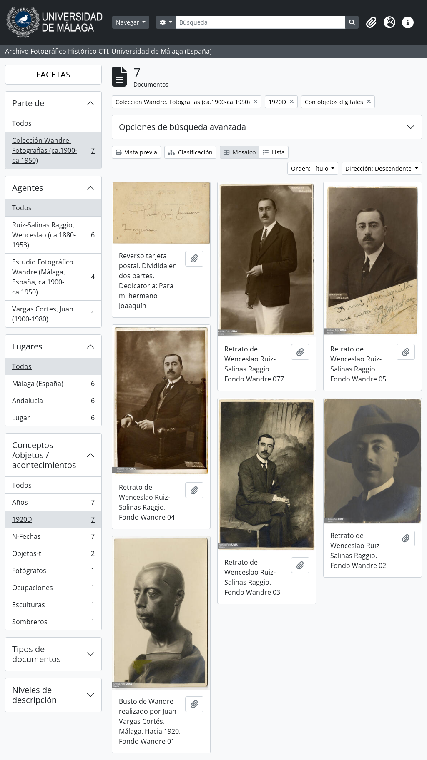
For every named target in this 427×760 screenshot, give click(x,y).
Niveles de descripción (34, 694)
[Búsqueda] (261, 22)
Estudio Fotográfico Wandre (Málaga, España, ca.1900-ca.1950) (53, 277)
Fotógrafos (53, 572)
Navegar (128, 22)
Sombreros (53, 623)
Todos (22, 123)
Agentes (27, 187)
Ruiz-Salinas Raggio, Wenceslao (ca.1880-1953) (53, 234)
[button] (371, 22)
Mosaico (240, 152)
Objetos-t (53, 555)
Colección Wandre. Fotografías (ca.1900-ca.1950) (53, 150)
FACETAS (53, 74)
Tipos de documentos (36, 654)
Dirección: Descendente (379, 168)
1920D (53, 521)
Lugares (27, 346)
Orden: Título (310, 168)
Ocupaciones (53, 589)
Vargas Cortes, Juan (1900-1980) (53, 314)
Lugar (53, 419)
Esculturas (53, 606)
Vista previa (136, 152)
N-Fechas (53, 538)
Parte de (28, 103)
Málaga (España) (53, 385)
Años (53, 504)
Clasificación (190, 152)
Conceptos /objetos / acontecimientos (44, 455)
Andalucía (53, 402)
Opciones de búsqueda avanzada (182, 126)
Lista (274, 152)
